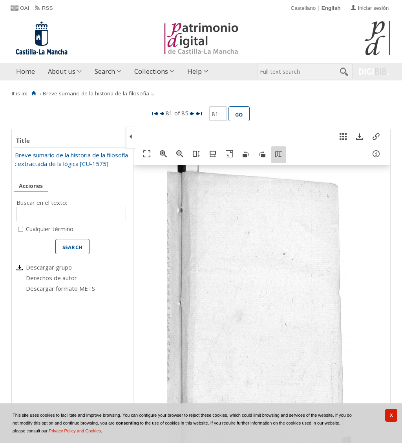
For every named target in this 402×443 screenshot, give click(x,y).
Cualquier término (49, 229)
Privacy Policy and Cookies (75, 430)
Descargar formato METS (60, 288)
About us (61, 71)
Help (194, 71)
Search (105, 71)
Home (25, 71)
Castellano (303, 8)
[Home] (33, 93)
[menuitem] (27, 71)
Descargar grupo (49, 267)
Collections (151, 71)
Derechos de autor (51, 278)
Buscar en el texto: (41, 202)
